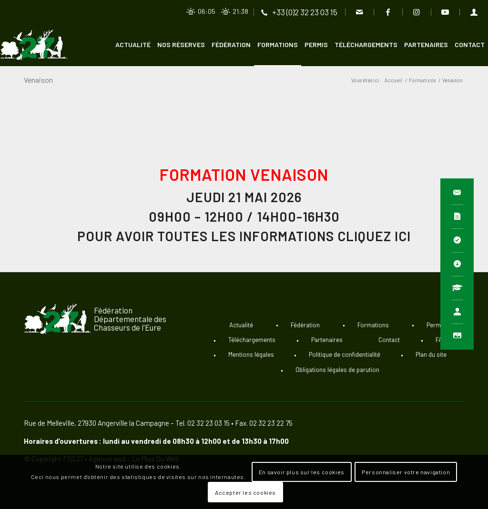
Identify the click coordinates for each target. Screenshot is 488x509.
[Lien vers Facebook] (388, 12)
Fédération (305, 325)
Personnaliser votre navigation (406, 472)
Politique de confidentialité (344, 354)
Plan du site (431, 354)
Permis (436, 325)
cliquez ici (374, 236)
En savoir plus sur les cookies (302, 472)
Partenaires (327, 339)
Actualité (241, 325)
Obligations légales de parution (337, 369)
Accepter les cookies (245, 492)
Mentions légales (251, 354)
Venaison (38, 79)
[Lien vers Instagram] (416, 12)
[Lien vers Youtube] (445, 12)
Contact (389, 339)
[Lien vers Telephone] (299, 12)
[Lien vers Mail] (359, 12)
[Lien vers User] (474, 12)
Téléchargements (251, 339)
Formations (373, 325)
